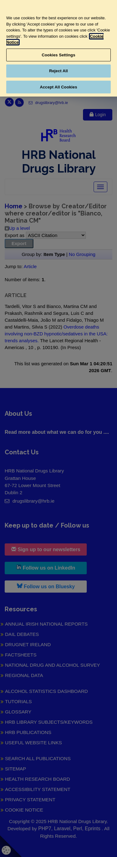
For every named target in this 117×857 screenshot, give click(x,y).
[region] (58, 48)
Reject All (58, 71)
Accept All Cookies (58, 87)
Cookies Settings (59, 55)
